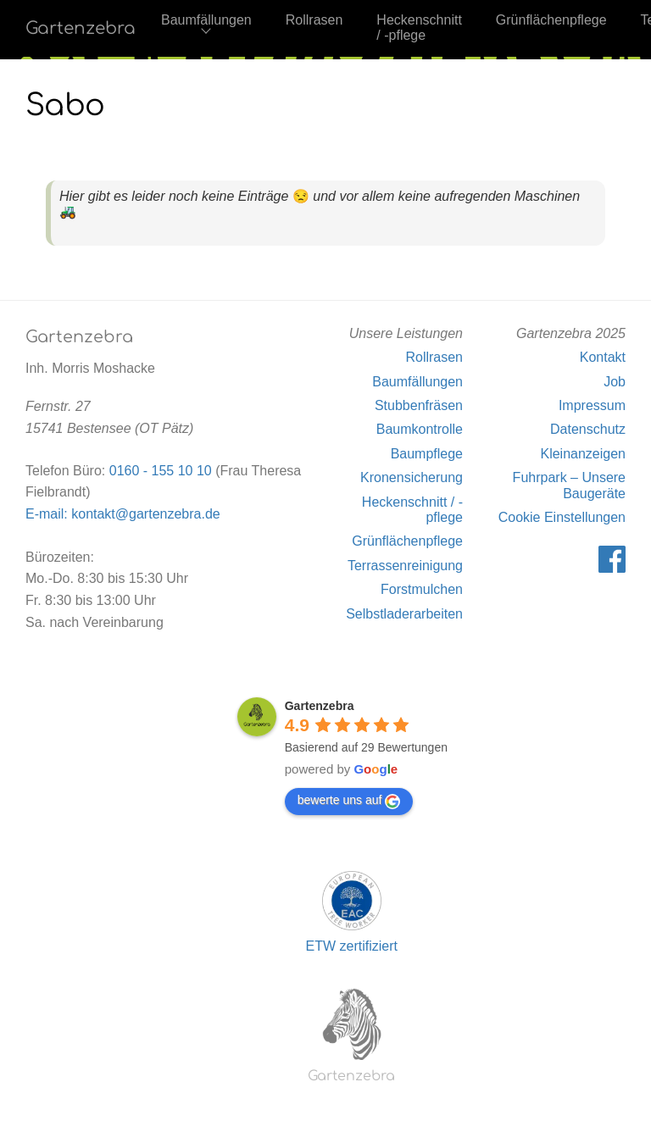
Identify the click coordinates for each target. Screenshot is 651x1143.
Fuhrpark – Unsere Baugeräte (569, 485)
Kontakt (603, 357)
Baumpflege (427, 454)
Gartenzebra (80, 28)
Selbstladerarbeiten (404, 614)
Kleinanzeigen (583, 454)
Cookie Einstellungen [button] (562, 517)
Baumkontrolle (419, 429)
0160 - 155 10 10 (160, 470)
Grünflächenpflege (551, 20)
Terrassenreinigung (405, 565)
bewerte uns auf (349, 800)
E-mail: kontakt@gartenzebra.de (122, 514)
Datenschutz (588, 429)
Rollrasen (314, 20)
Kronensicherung (411, 477)
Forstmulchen (422, 589)
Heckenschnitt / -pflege (419, 27)
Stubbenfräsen (419, 405)
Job (615, 382)
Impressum (592, 405)
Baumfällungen (206, 20)
